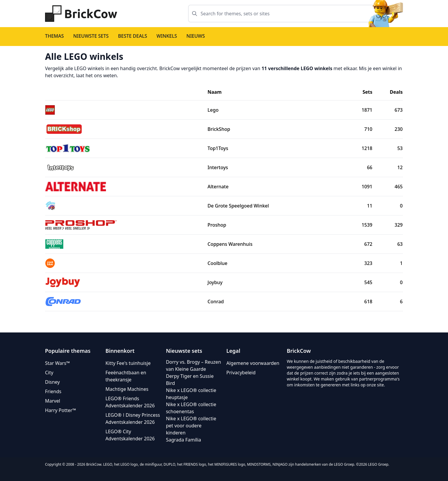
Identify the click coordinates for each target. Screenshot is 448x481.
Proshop (217, 225)
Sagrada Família (183, 439)
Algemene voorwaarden (252, 363)
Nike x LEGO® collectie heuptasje (191, 394)
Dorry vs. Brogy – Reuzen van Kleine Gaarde (193, 365)
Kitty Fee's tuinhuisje (127, 363)
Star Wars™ (57, 363)
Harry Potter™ (60, 410)
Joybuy (215, 282)
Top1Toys (218, 148)
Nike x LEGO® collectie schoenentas (191, 408)
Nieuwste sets (91, 36)
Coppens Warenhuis (230, 244)
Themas (54, 36)
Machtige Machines (126, 389)
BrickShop (219, 129)
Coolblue (218, 263)
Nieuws (195, 36)
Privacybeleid (240, 372)
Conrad (216, 301)
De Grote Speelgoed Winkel (238, 205)
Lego (213, 110)
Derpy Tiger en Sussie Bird (190, 379)
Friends (53, 391)
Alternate (218, 186)
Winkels (167, 36)
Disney (52, 382)
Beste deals (132, 36)
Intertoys (218, 167)
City (49, 372)
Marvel (52, 401)
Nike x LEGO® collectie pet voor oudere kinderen (191, 425)
